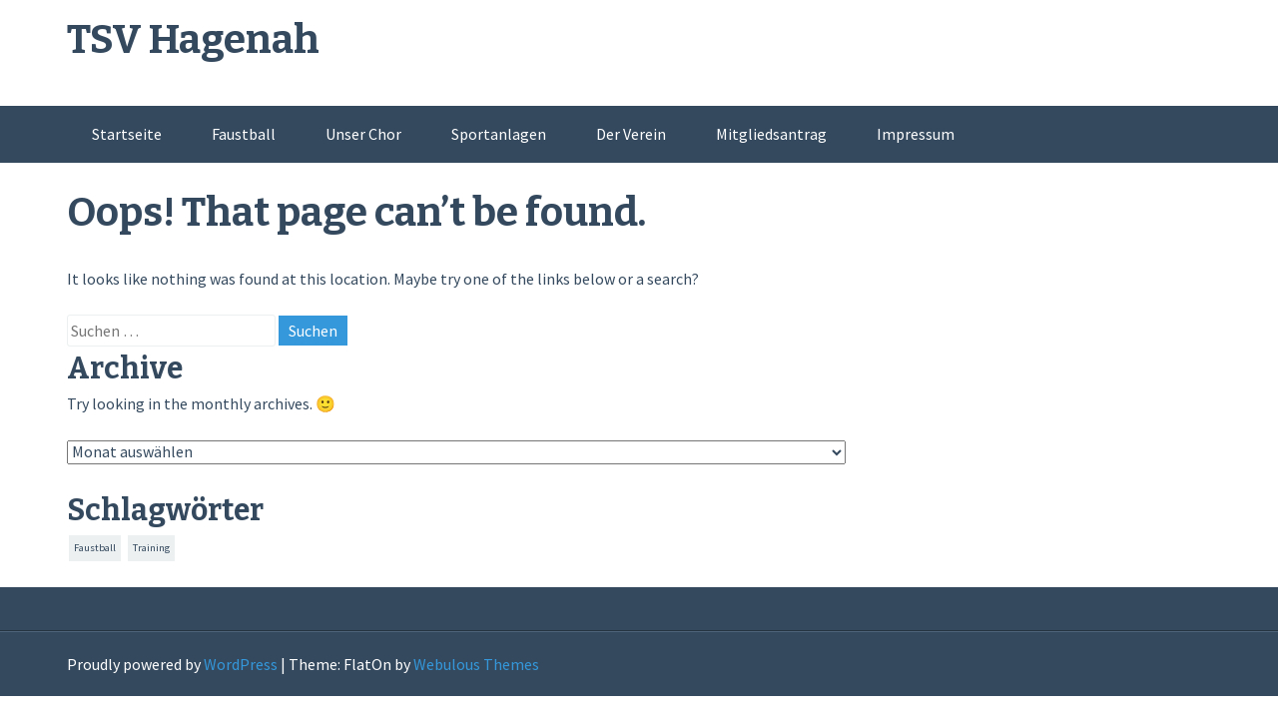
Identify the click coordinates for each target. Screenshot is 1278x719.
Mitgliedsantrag (771, 134)
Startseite (127, 134)
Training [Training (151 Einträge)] (151, 547)
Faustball (244, 134)
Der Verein (631, 134)
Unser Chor (363, 134)
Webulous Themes (476, 664)
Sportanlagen (498, 134)
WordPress (241, 664)
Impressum (916, 134)
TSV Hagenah (193, 40)
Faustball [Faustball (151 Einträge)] (95, 547)
